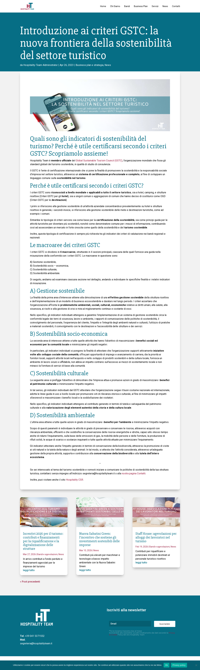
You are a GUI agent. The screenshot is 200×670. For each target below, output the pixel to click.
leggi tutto (29, 570)
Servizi (155, 6)
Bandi (127, 6)
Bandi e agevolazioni (47, 554)
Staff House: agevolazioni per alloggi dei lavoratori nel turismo (156, 537)
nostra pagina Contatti (133, 473)
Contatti (176, 6)
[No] (196, 665)
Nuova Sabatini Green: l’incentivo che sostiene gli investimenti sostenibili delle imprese (99, 539)
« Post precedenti (30, 581)
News (165, 6)
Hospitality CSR (74, 479)
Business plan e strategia (89, 65)
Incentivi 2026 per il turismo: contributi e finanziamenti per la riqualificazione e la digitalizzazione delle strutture (43, 541)
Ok (166, 665)
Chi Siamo (115, 6)
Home (103, 6)
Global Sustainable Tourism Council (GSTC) (99, 160)
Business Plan (141, 6)
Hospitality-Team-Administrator (40, 65)
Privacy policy (178, 665)
